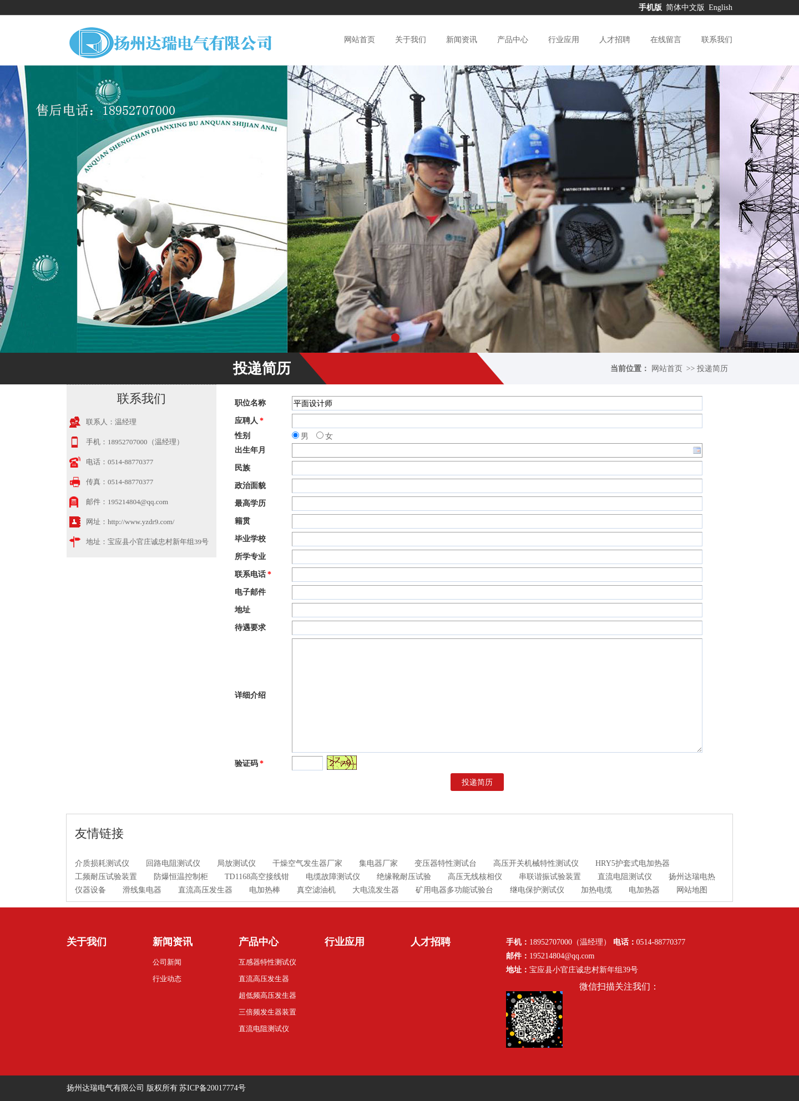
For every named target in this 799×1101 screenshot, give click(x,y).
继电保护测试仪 (537, 890)
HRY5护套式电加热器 (632, 863)
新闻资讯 (461, 39)
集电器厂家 (378, 863)
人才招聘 (614, 39)
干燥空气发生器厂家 (307, 863)
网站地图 (691, 890)
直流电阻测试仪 (625, 876)
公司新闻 (167, 962)
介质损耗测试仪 (102, 863)
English (720, 7)
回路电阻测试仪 (173, 863)
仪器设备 (90, 890)
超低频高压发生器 (267, 995)
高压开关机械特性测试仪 (536, 863)
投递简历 (712, 368)
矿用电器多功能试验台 (454, 890)
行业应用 (563, 39)
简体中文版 (686, 7)
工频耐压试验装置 (106, 876)
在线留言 (665, 39)
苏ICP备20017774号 (212, 1088)
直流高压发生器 (205, 890)
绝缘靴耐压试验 (404, 876)
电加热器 (644, 890)
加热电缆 (596, 890)
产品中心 (512, 39)
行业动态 (167, 979)
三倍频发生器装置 (267, 1012)
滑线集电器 (142, 890)
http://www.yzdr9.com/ (141, 521)
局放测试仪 (236, 863)
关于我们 (410, 39)
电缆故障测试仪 (333, 876)
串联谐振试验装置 (550, 876)
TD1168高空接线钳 (257, 876)
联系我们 (716, 39)
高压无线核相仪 (475, 876)
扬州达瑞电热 (692, 876)
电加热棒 (264, 890)
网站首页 (359, 39)
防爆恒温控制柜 (181, 876)
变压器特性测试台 (445, 863)
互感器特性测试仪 (267, 962)
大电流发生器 (375, 890)
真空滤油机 (316, 890)
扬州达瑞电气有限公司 (105, 1088)
